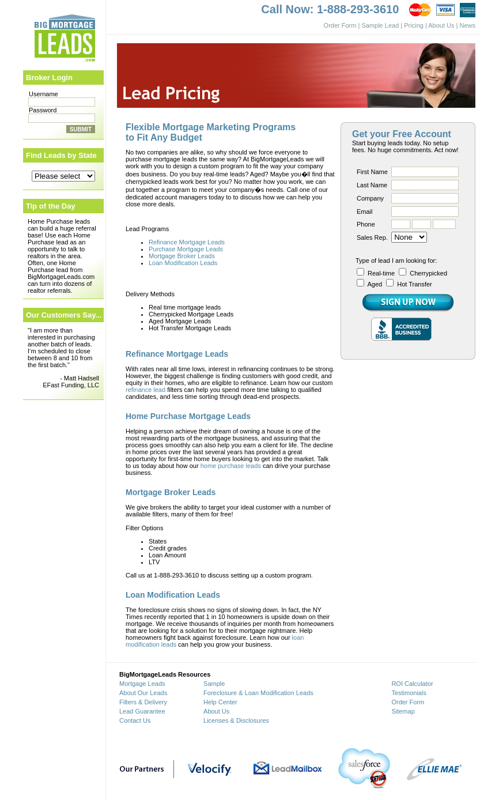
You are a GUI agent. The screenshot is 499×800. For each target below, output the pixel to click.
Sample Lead (380, 25)
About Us (441, 25)
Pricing (414, 25)
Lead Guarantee (142, 711)
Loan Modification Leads (183, 262)
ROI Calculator (412, 683)
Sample (214, 683)
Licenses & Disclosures (236, 720)
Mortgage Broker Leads (182, 255)
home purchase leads (231, 465)
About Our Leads (143, 692)
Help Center (220, 702)
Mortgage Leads (142, 683)
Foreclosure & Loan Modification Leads (258, 692)
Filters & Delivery (143, 702)
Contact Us (134, 720)
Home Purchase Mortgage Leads (188, 416)
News (467, 25)
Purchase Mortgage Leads (186, 249)
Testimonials (408, 692)
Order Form (340, 25)
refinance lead (145, 389)
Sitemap (402, 711)
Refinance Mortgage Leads (187, 242)
